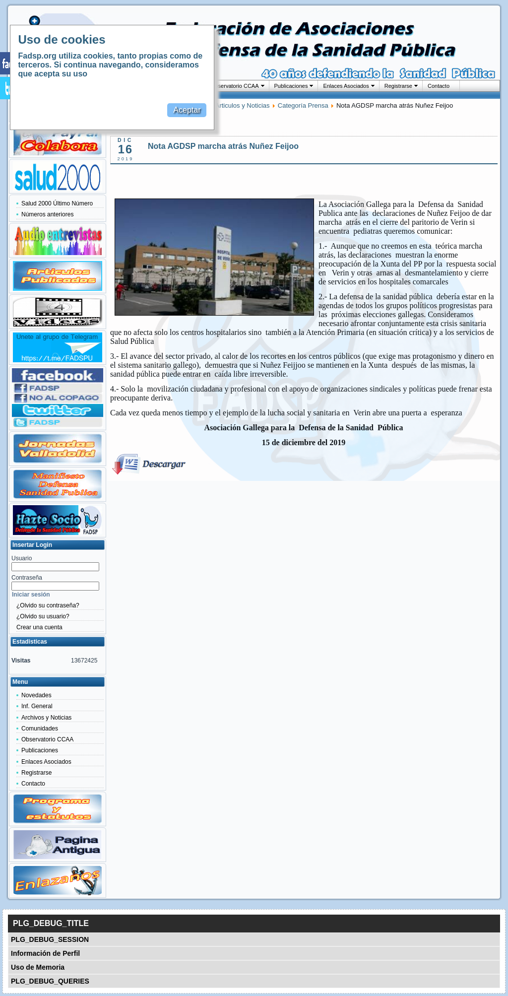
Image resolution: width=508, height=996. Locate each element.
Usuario (21, 558)
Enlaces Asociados (346, 86)
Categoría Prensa (303, 105)
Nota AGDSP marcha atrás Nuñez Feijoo (223, 146)
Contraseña (26, 577)
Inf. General (37, 706)
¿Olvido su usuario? (42, 616)
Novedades (36, 695)
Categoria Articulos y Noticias (227, 105)
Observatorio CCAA (235, 86)
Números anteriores (47, 214)
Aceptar (186, 110)
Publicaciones (291, 86)
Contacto (438, 86)
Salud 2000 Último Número (57, 203)
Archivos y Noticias (46, 717)
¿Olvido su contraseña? (47, 605)
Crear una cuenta (39, 627)
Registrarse (398, 86)
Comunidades (39, 728)
